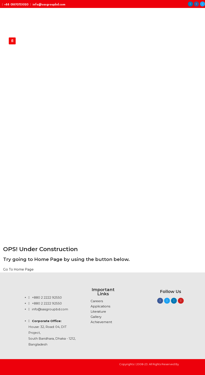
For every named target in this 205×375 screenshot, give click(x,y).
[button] (12, 40)
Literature (98, 311)
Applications (100, 306)
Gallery (96, 317)
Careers (97, 301)
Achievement (101, 322)
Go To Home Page (18, 269)
